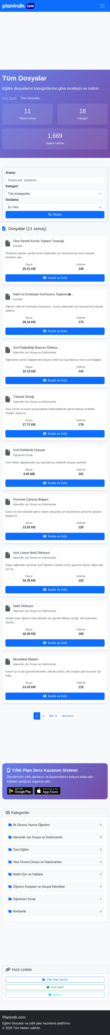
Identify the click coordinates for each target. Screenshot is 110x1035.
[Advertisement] (55, 41)
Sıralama (12, 199)
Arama (10, 172)
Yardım (55, 994)
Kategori (12, 186)
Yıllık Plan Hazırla (54, 979)
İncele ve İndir (55, 278)
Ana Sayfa (9, 98)
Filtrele (54, 214)
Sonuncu (68, 715)
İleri (53, 715)
